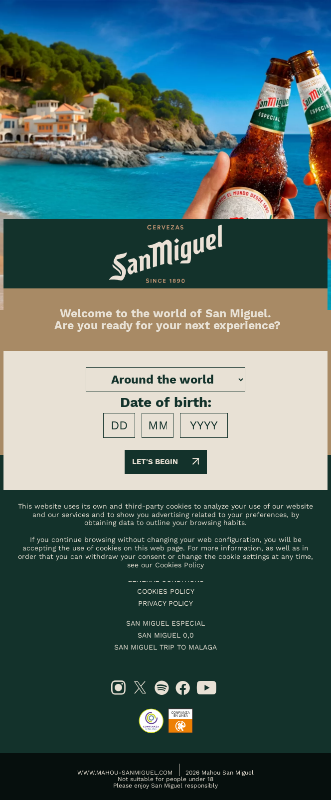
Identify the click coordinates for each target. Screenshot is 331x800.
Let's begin (165, 461)
